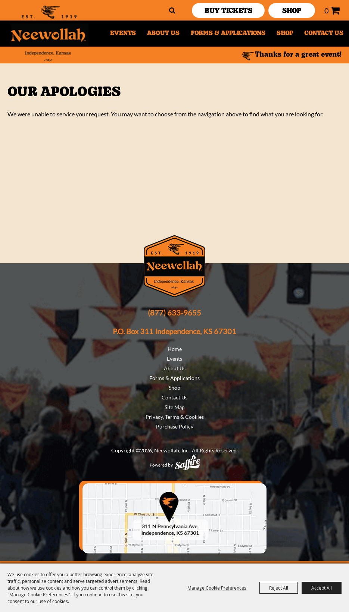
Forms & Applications (228, 34)
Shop (285, 34)
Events (123, 34)
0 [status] (326, 10)
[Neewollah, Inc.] (48, 33)
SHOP (291, 11)
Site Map (175, 407)
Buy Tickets (228, 11)
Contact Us (323, 34)
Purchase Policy (174, 426)
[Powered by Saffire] (187, 462)
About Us (163, 34)
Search (172, 10)
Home (175, 349)
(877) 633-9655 (174, 312)
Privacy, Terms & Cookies (175, 417)
